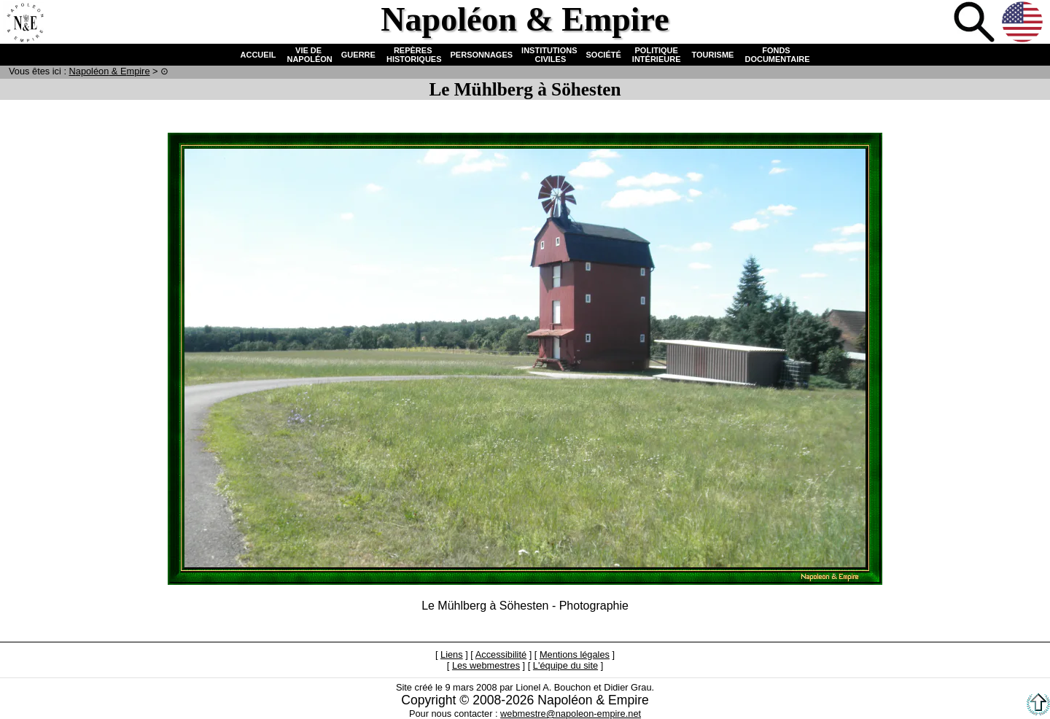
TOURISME (713, 54)
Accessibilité (500, 654)
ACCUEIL (258, 54)
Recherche (976, 23)
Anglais (1024, 23)
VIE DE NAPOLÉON (308, 54)
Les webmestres (486, 665)
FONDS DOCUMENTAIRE (775, 54)
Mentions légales (575, 654)
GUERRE (358, 54)
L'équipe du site (565, 665)
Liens (451, 654)
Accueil (25, 23)
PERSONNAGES (482, 54)
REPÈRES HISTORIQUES (413, 54)
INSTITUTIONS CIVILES (549, 54)
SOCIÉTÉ (603, 54)
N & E (109, 71)
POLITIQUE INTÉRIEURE (656, 54)
